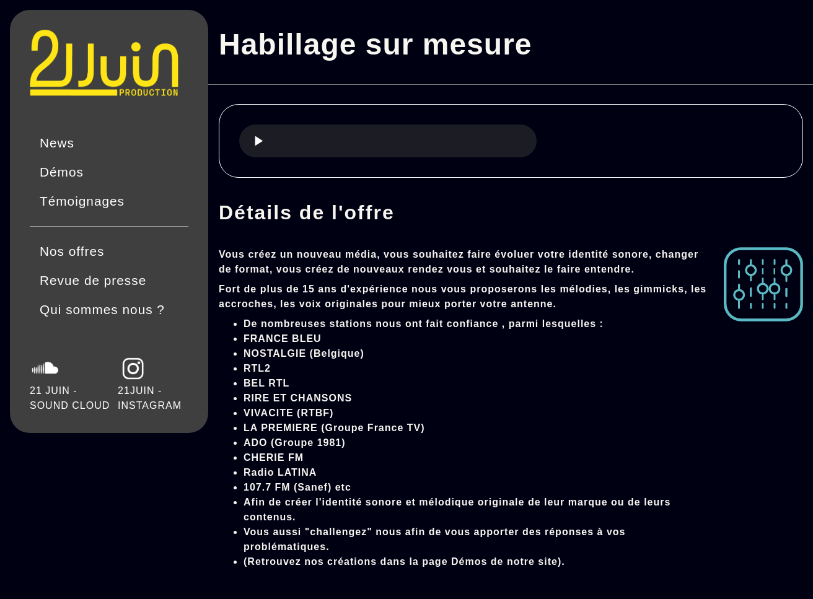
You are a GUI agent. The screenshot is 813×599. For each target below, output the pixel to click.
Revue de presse (93, 280)
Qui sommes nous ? (102, 309)
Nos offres (72, 251)
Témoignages (82, 201)
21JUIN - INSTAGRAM (150, 382)
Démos (62, 172)
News (57, 143)
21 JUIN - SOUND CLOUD (70, 382)
